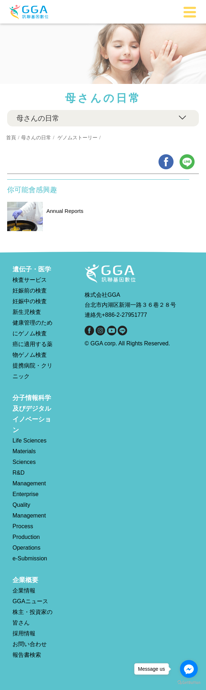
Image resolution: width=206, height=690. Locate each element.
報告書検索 (26, 655)
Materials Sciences (24, 456)
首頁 (11, 137)
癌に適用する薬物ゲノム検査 (32, 349)
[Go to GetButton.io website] (188, 682)
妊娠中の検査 (29, 301)
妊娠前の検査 (29, 291)
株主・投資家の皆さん (32, 617)
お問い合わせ (29, 644)
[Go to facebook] (189, 669)
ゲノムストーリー (77, 137)
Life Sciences (29, 441)
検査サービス (29, 280)
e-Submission (29, 558)
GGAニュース (30, 601)
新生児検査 (26, 312)
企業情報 (23, 591)
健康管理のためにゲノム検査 (32, 328)
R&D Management (29, 478)
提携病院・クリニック (32, 370)
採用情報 (23, 633)
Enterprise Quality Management (29, 505)
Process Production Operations (26, 537)
